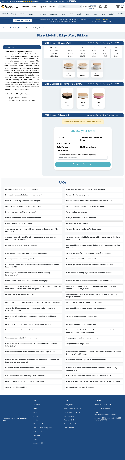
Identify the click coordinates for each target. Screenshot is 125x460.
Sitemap (36, 435)
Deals (34, 7)
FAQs (35, 412)
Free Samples (69, 428)
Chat (94, 8)
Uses (35, 439)
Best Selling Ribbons (17, 28)
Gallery (35, 408)
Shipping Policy (69, 416)
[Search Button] (80, 6)
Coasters (21, 14)
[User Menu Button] (100, 7)
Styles (42, 7)
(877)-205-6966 (105, 405)
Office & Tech (87, 13)
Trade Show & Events (31, 13)
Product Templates (71, 424)
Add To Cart (83, 164)
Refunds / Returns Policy (72, 408)
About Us (36, 405)
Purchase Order (69, 420)
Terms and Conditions (72, 412)
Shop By (13, 14)
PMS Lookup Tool (39, 424)
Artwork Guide (38, 443)
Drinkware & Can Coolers (42, 13)
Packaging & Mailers (111, 13)
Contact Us (37, 431)
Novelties (121, 14)
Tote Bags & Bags (63, 13)
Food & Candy (103, 13)
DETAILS (78, 1)
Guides (51, 7)
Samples (25, 7)
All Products (4, 14)
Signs (71, 14)
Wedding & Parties (78, 13)
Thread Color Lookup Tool (42, 428)
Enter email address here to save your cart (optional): (77, 155)
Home (5, 28)
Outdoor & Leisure (95, 13)
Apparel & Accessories (53, 13)
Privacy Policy (68, 405)
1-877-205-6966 (89, 7)
